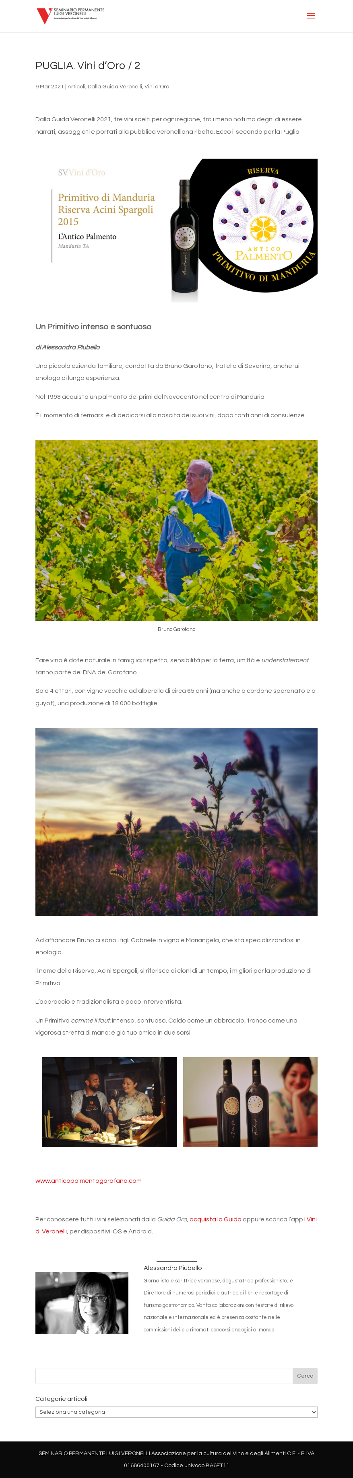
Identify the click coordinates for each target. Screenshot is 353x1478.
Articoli (76, 87)
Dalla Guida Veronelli (115, 87)
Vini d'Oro (157, 87)
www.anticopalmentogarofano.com (88, 1181)
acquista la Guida (216, 1219)
